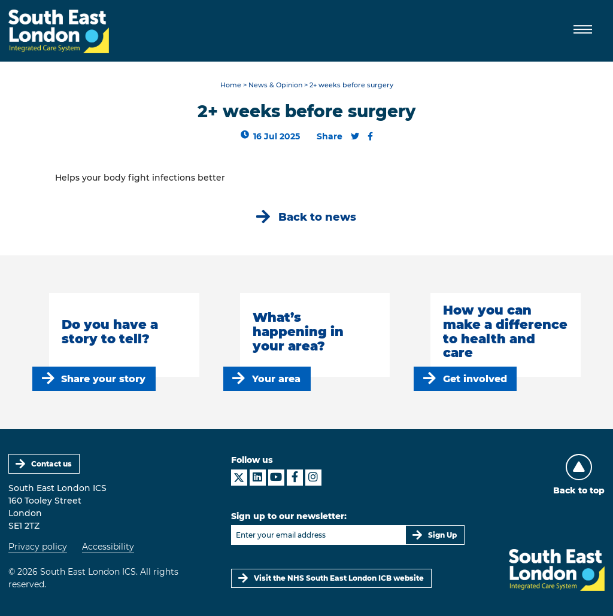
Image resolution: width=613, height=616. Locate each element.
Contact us (51, 463)
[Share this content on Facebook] (370, 136)
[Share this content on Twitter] (355, 136)
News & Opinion (275, 85)
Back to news (317, 217)
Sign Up (442, 534)
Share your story (103, 379)
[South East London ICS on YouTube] (276, 477)
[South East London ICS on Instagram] (313, 477)
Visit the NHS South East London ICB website (339, 578)
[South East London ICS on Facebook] (295, 477)
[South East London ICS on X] (239, 477)
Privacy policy (37, 546)
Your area (276, 379)
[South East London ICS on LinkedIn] (258, 477)
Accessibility (108, 546)
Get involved (475, 379)
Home (230, 85)
